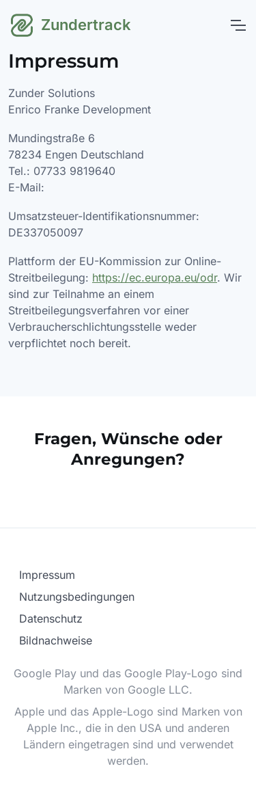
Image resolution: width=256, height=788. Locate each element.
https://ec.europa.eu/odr (154, 277)
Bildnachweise (55, 640)
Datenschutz (51, 618)
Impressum (47, 575)
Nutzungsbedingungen (76, 596)
